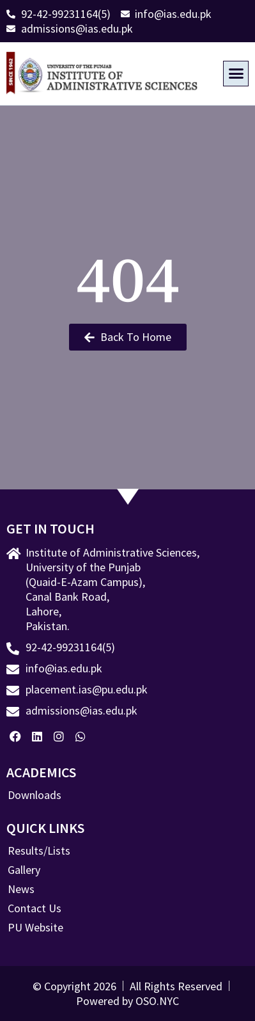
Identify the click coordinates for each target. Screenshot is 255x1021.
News (21, 889)
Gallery (24, 870)
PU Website (35, 927)
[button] (236, 73)
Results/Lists (39, 850)
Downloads (34, 795)
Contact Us (34, 908)
